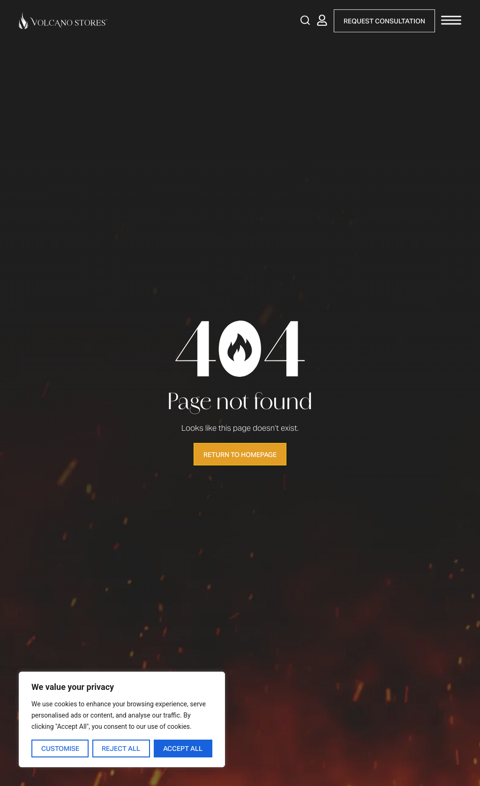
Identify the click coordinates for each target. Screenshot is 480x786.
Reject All (121, 748)
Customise (60, 748)
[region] (122, 719)
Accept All (183, 748)
